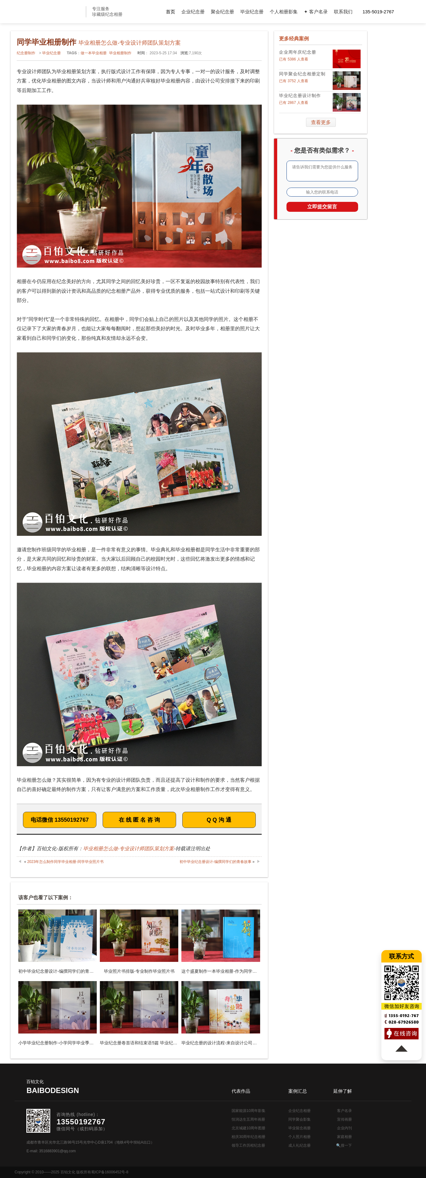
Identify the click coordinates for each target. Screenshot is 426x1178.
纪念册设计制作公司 (56, 11)
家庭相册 (344, 1137)
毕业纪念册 (252, 11)
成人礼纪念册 (299, 1145)
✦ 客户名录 (316, 11)
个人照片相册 (299, 1137)
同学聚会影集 (299, 1119)
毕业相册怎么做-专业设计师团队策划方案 (128, 848)
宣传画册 (344, 1119)
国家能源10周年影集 (248, 1111)
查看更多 (321, 122)
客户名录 (344, 1111)
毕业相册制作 (120, 53)
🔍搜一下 (344, 1145)
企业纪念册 (193, 11)
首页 (170, 11)
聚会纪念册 (222, 11)
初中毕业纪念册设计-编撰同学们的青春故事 (215, 862)
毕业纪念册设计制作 (300, 95)
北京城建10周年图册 (248, 1128)
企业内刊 (344, 1128)
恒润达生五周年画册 (248, 1119)
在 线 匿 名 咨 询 (139, 820)
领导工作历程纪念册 (248, 1145)
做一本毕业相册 (94, 53)
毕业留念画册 (299, 1128)
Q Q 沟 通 (219, 820)
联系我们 (343, 11)
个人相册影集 (284, 11)
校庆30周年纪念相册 (248, 1137)
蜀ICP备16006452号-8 (109, 1172)
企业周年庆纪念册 (297, 52)
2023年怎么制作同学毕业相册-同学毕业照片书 (65, 862)
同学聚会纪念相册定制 (302, 73)
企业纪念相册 (299, 1111)
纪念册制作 (26, 53)
